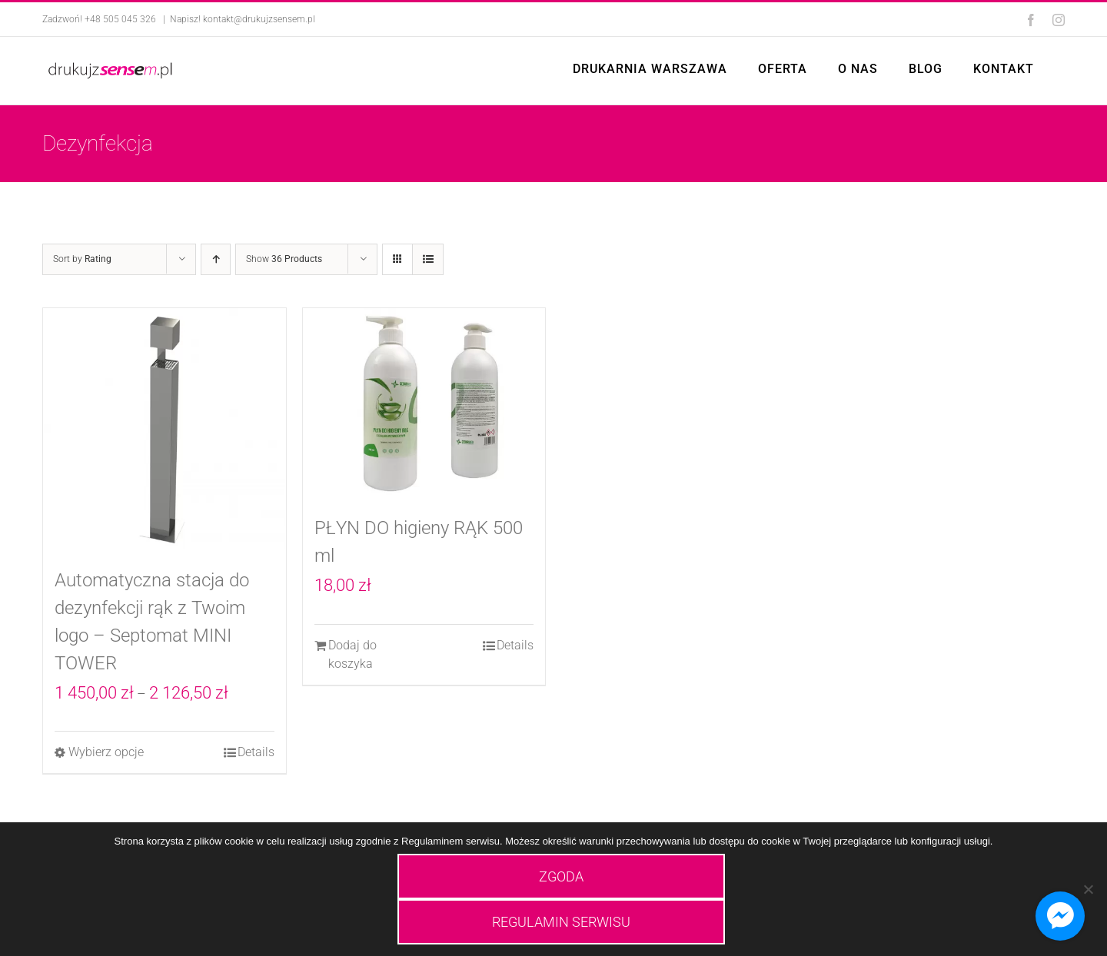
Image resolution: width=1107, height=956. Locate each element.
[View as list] (428, 259)
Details (256, 752)
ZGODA (561, 876)
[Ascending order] (216, 259)
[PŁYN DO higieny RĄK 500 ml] (424, 403)
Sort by (82, 259)
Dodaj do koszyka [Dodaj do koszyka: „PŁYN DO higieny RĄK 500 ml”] (352, 654)
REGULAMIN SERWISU (561, 922)
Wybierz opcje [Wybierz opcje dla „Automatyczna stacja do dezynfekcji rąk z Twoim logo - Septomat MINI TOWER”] (106, 752)
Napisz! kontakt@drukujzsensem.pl (242, 19)
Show (284, 259)
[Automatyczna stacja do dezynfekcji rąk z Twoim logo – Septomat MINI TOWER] (164, 429)
